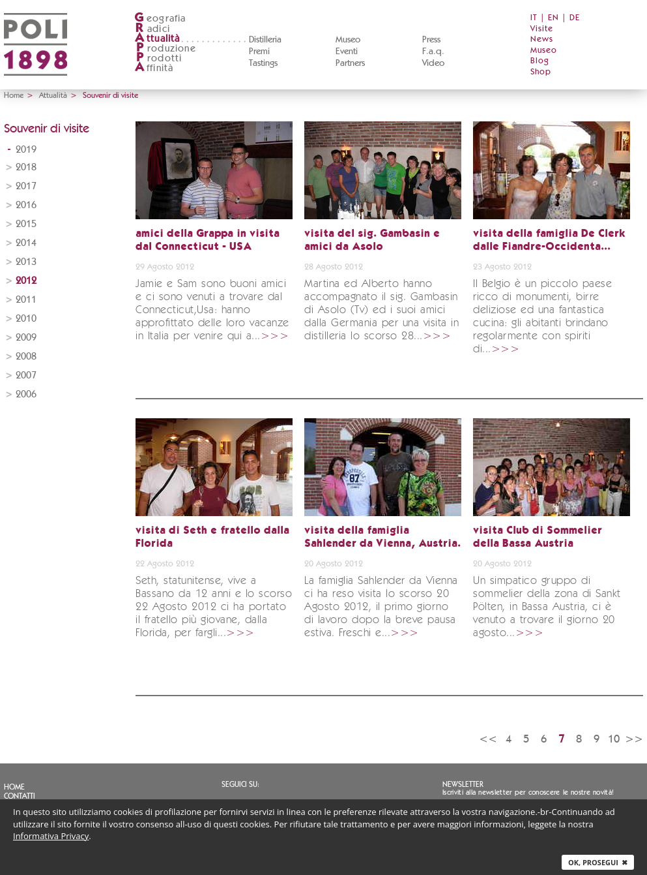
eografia (160, 18)
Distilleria (265, 39)
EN (553, 18)
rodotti (158, 58)
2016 (26, 205)
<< (488, 739)
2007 (26, 375)
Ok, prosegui (597, 862)
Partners (350, 63)
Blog (539, 61)
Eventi (347, 51)
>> (634, 739)
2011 (26, 300)
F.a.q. (433, 51)
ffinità (153, 68)
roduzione (165, 49)
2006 (26, 394)
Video (433, 63)
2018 (26, 167)
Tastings (263, 63)
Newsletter (462, 784)
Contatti (19, 796)
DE (574, 18)
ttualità (157, 39)
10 (614, 739)
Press (431, 39)
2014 (26, 243)
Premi (259, 51)
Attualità (53, 95)
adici (152, 29)
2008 (26, 356)
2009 (26, 338)
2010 (26, 319)
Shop (540, 72)
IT (534, 18)
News (541, 39)
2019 (26, 150)
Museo (348, 39)
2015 (26, 224)
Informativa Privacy (51, 836)
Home (13, 95)
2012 (26, 281)
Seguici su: (240, 784)
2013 (26, 262)
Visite (541, 29)
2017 (26, 186)
